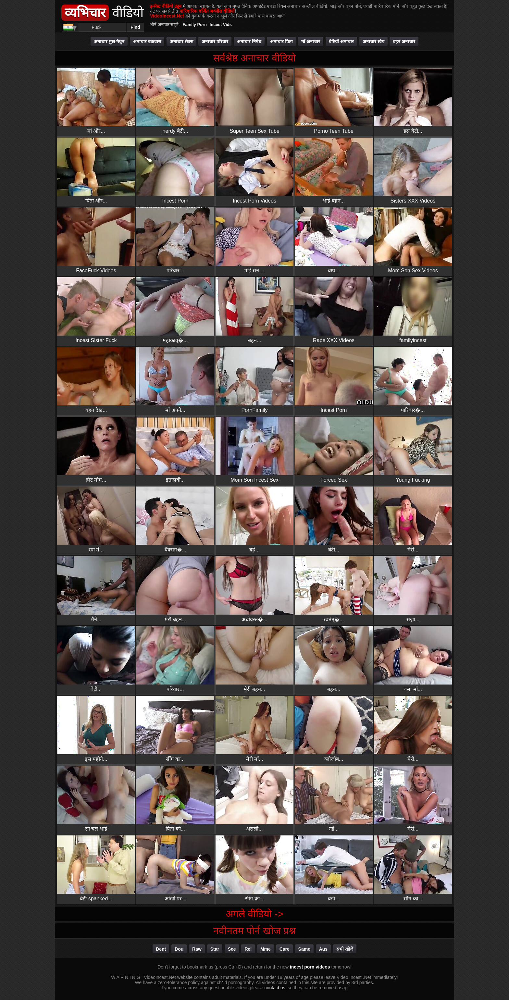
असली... (254, 799)
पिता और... (96, 171)
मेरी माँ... (254, 729)
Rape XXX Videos (334, 310)
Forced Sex (334, 450)
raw (197, 949)
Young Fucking (413, 450)
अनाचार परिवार (215, 41)
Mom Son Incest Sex (254, 450)
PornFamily (254, 380)
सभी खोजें (344, 949)
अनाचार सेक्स (181, 41)
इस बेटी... (413, 101)
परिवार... (175, 240)
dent (161, 949)
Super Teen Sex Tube (254, 101)
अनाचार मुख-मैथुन (109, 41)
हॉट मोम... (96, 450)
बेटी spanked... (96, 868)
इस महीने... (96, 729)
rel (248, 949)
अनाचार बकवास (147, 41)
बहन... (254, 310)
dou (179, 949)
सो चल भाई (96, 799)
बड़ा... (334, 868)
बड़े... (254, 519)
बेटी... (334, 519)
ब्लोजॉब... (334, 729)
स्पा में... (96, 519)
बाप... (334, 240)
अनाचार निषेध (249, 41)
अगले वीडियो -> (254, 913)
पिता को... (175, 799)
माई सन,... (254, 240)
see (232, 949)
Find (135, 27)
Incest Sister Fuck (96, 310)
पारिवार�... (413, 380)
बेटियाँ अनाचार (341, 41)
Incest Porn (175, 171)
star (214, 949)
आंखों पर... (175, 868)
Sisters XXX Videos (413, 171)
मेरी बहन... (175, 589)
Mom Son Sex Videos (413, 240)
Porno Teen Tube (334, 101)
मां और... (96, 101)
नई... (334, 799)
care (284, 949)
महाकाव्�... (175, 310)
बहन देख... (96, 380)
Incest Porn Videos (254, 171)
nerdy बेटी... (175, 101)
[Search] (96, 27)
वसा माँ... (413, 659)
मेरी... (413, 519)
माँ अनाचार (310, 41)
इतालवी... (175, 450)
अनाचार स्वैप (373, 41)
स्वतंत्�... (334, 589)
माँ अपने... (175, 380)
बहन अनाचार (404, 41)
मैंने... (96, 589)
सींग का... (175, 729)
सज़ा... (413, 589)
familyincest (413, 310)
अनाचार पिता (281, 41)
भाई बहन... (334, 171)
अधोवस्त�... (254, 589)
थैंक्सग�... (175, 519)
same (304, 949)
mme (265, 949)
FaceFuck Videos (96, 240)
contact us (275, 987)
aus (323, 949)
